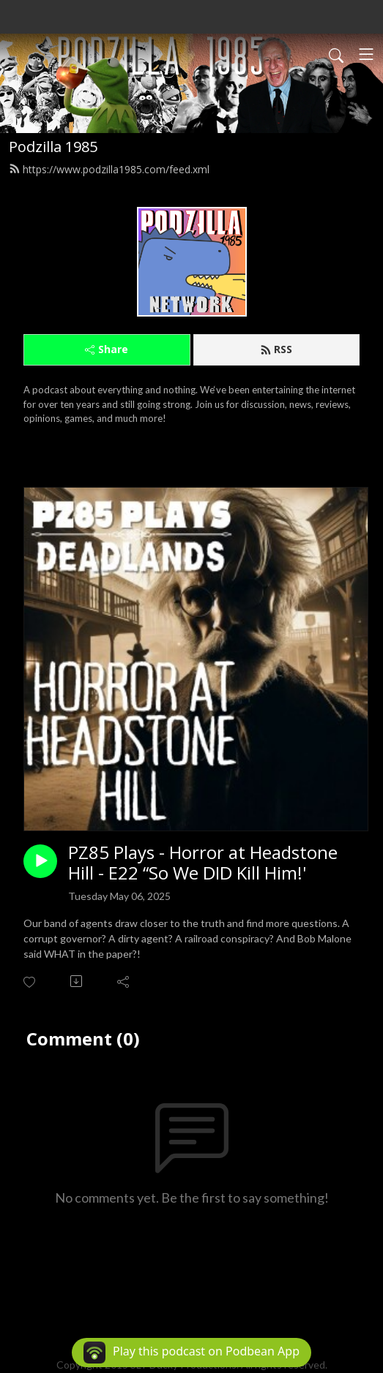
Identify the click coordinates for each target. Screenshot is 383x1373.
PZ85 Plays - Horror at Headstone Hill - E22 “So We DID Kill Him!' (203, 863)
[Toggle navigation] (366, 54)
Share (106, 349)
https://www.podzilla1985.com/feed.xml (109, 169)
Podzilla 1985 (53, 146)
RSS (276, 349)
